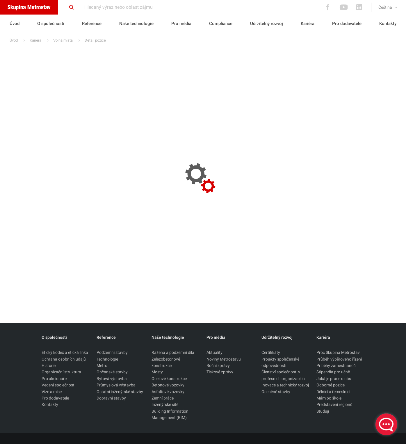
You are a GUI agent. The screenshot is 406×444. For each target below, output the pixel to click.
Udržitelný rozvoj (266, 23)
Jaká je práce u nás (333, 378)
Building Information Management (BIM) (170, 414)
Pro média (181, 23)
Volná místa (63, 40)
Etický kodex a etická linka (65, 352)
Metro (102, 365)
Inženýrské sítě (165, 404)
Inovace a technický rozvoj (285, 385)
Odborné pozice (330, 385)
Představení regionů (334, 404)
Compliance (220, 23)
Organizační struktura (61, 372)
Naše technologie (136, 23)
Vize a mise (52, 391)
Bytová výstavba (112, 378)
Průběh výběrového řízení (339, 359)
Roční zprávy (218, 365)
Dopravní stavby (111, 398)
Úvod (14, 23)
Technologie (107, 359)
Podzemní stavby (112, 352)
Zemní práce (163, 398)
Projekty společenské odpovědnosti (280, 362)
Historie (49, 365)
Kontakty (387, 23)
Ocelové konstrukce (169, 378)
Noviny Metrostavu (223, 359)
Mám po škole (328, 398)
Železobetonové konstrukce (166, 362)
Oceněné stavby (275, 391)
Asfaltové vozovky (168, 391)
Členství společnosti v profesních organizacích (283, 375)
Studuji (322, 411)
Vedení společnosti (58, 385)
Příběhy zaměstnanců (336, 365)
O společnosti (50, 23)
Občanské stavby (112, 372)
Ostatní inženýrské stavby (120, 391)
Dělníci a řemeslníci (333, 391)
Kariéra (307, 23)
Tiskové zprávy (219, 372)
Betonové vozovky (168, 385)
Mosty (157, 372)
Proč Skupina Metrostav (338, 352)
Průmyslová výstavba (116, 385)
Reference (91, 23)
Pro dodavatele (347, 23)
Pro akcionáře (54, 378)
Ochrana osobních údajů (64, 359)
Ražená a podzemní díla (173, 352)
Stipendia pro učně (333, 372)
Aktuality (214, 352)
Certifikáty (270, 352)
